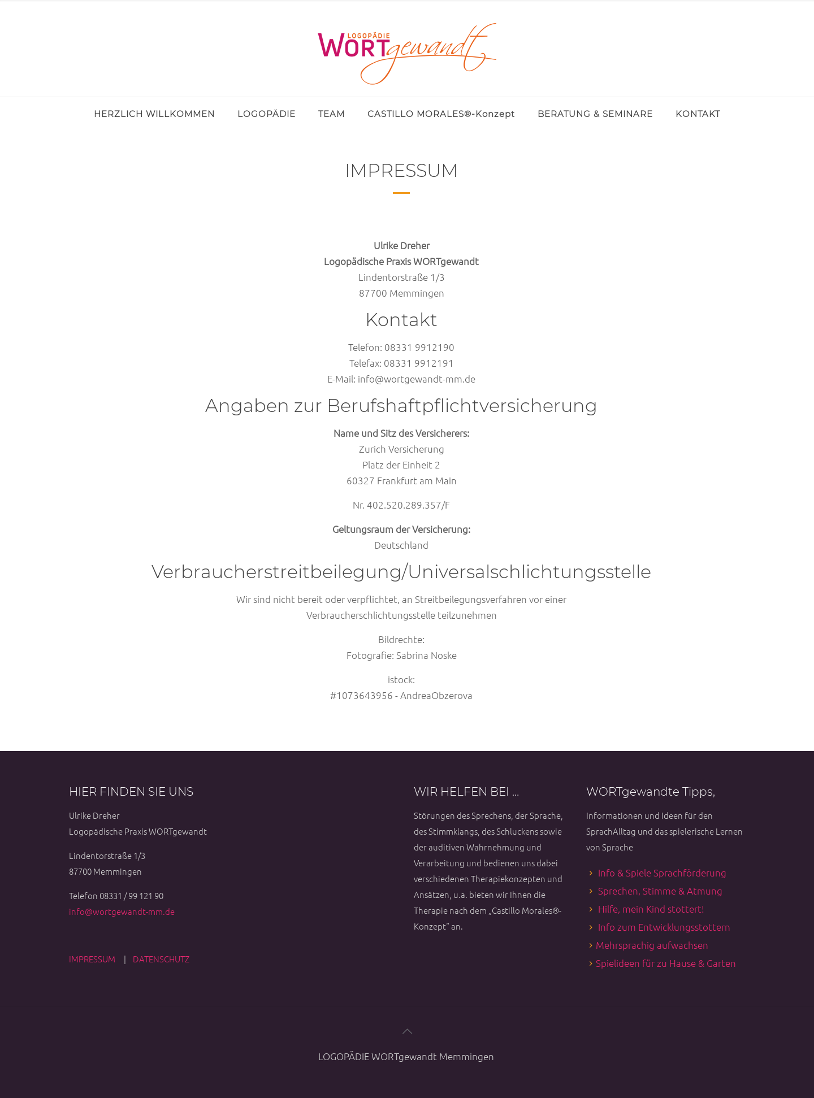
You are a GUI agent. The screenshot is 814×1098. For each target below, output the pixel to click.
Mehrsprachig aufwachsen (652, 945)
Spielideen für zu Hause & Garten (666, 963)
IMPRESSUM (93, 959)
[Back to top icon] (407, 1031)
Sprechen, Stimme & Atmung (660, 890)
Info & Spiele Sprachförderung (662, 872)
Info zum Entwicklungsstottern (664, 927)
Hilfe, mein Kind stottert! (651, 908)
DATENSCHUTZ (161, 959)
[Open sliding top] (12, 12)
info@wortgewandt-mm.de (122, 911)
